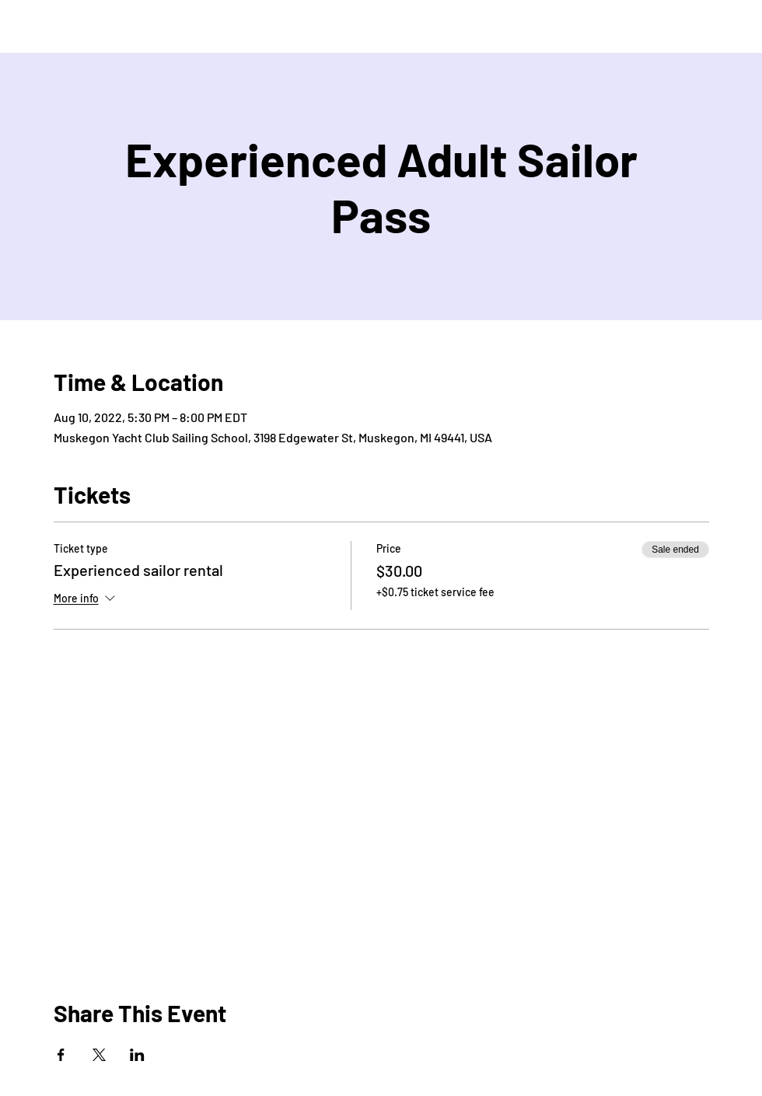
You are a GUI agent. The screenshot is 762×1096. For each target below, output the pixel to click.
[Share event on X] (99, 1055)
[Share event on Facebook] (61, 1055)
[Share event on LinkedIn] (137, 1055)
